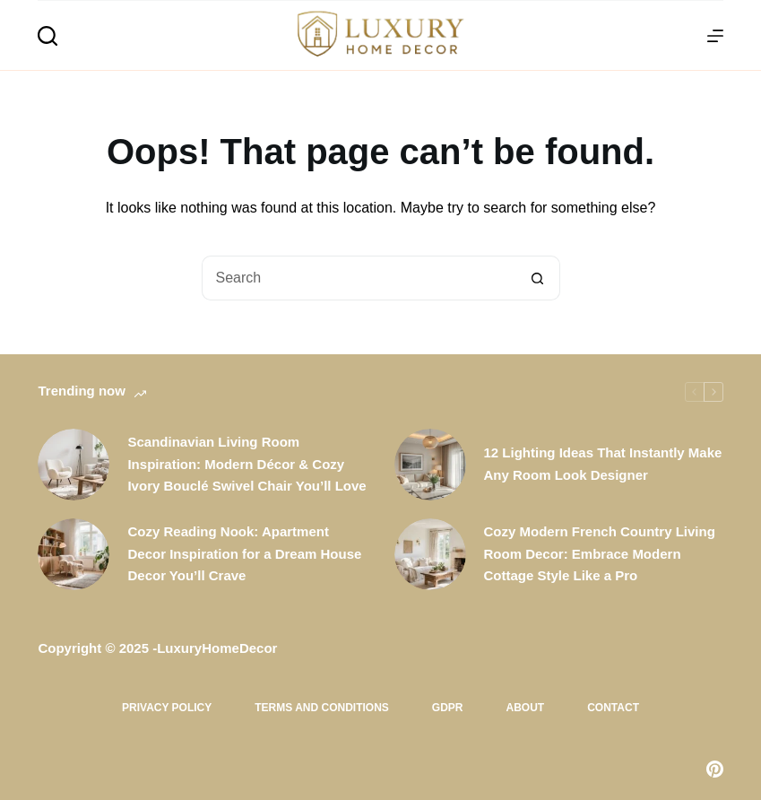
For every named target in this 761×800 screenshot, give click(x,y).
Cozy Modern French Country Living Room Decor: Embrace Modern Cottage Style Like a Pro (599, 554)
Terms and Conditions (322, 707)
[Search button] (537, 278)
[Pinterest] (714, 769)
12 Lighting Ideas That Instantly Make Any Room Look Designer (603, 464)
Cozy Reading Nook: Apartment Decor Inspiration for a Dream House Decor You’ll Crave (244, 554)
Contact (613, 707)
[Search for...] (358, 278)
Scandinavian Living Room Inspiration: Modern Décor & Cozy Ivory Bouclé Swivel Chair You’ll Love (246, 464)
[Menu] (715, 36)
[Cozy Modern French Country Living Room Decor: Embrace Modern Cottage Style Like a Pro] (430, 554)
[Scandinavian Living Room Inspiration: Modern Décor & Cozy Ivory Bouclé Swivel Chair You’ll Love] (73, 464)
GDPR (447, 707)
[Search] (47, 36)
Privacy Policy (167, 707)
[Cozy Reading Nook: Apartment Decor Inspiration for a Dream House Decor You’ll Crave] (73, 554)
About (525, 707)
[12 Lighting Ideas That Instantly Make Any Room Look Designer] (430, 464)
